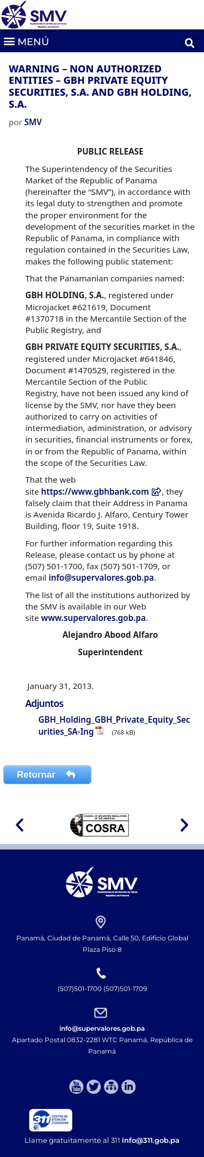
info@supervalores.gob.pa (100, 577)
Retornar (47, 775)
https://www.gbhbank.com (101, 491)
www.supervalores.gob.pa (93, 617)
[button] (26, 41)
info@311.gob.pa (151, 1140)
